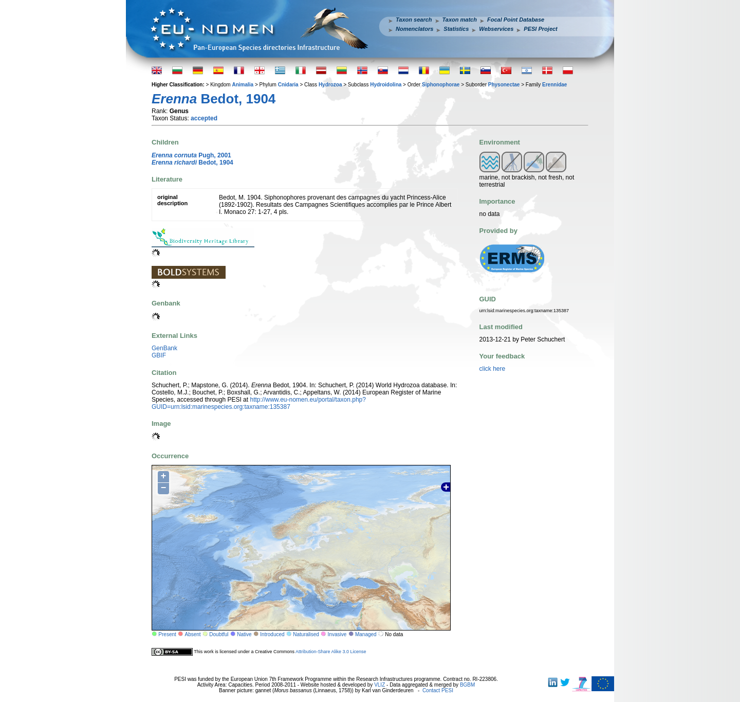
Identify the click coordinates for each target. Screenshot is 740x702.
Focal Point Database (515, 19)
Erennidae (554, 84)
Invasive (337, 634)
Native (244, 634)
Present (167, 634)
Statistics (456, 29)
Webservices (496, 29)
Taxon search (414, 19)
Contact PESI (437, 690)
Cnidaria (288, 84)
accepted (204, 118)
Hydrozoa (330, 84)
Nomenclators (414, 29)
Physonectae (504, 84)
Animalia (242, 84)
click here (492, 368)
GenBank (164, 348)
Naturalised (306, 634)
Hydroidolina (385, 84)
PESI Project (540, 29)
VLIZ (379, 685)
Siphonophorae (440, 84)
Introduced (272, 634)
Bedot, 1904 (192, 162)
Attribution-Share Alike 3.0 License (330, 651)
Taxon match (459, 19)
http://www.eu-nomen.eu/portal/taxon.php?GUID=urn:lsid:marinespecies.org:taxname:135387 (259, 403)
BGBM (467, 685)
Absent (193, 634)
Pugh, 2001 (191, 155)
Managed (366, 634)
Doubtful (218, 634)
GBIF (159, 355)
